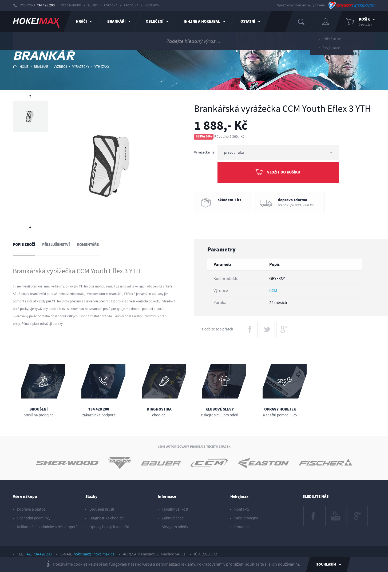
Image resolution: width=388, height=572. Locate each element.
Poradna (110, 5)
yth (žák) (101, 67)
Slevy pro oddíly (175, 527)
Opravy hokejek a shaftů (109, 527)
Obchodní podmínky (33, 518)
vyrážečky (80, 67)
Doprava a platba (31, 509)
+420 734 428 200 (38, 554)
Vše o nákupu (71, 5)
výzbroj (60, 67)
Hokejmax (239, 496)
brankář (41, 67)
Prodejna (131, 5)
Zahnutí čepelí (173, 518)
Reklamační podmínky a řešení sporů (47, 527)
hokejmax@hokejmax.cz (94, 554)
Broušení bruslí (101, 509)
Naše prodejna (246, 518)
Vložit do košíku (283, 172)
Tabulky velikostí (175, 509)
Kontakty (152, 5)
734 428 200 (45, 5)
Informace (167, 496)
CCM (273, 290)
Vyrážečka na (204, 152)
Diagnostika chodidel (107, 518)
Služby (92, 5)
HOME (21, 66)
